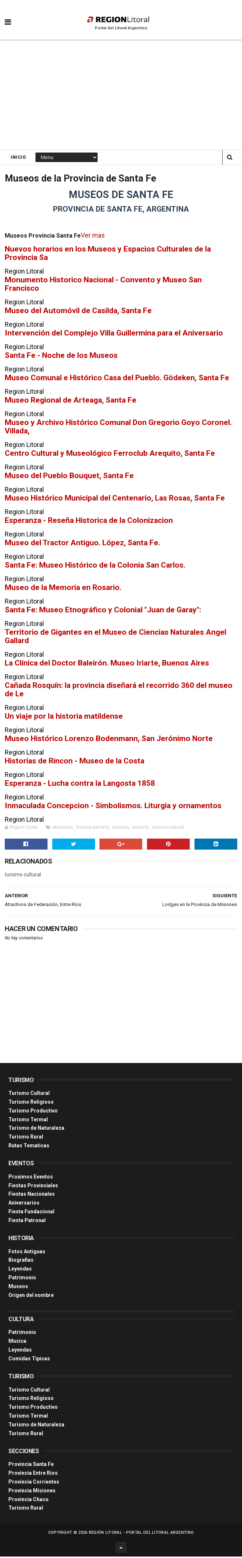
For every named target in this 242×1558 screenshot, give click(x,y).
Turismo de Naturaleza (36, 1130)
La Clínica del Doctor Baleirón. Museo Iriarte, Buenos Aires (107, 664)
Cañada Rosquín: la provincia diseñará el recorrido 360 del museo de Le (118, 691)
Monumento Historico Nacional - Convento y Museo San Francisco (103, 285)
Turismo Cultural (29, 1094)
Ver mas (92, 237)
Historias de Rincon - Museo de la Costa (74, 762)
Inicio (18, 158)
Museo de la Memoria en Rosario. (63, 589)
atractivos (63, 829)
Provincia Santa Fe (31, 1466)
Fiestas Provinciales (33, 1187)
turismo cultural (168, 829)
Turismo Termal (28, 1121)
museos (120, 829)
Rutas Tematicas (28, 1147)
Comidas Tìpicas (29, 1360)
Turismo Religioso (31, 1103)
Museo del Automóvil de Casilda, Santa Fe (78, 312)
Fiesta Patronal (27, 1222)
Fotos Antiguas (26, 1253)
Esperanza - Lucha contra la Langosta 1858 (80, 784)
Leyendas (20, 1270)
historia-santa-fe (92, 829)
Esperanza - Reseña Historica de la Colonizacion (89, 522)
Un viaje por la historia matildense (64, 717)
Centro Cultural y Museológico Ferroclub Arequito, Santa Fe (110, 454)
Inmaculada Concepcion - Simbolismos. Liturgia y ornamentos (113, 807)
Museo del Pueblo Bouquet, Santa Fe (69, 477)
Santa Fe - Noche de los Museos (61, 357)
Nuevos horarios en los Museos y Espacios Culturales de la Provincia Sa (108, 255)
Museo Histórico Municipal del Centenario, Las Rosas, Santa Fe (115, 499)
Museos (18, 1288)
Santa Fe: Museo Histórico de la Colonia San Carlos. (95, 566)
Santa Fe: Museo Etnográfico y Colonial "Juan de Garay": (103, 611)
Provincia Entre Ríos (33, 1474)
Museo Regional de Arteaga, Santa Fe (70, 401)
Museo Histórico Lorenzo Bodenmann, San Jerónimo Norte (109, 740)
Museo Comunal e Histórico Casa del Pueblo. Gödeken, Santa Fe (117, 379)
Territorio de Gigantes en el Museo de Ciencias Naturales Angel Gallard (115, 638)
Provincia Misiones (32, 1492)
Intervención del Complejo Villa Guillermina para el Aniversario (114, 334)
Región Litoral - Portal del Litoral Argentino (141, 1534)
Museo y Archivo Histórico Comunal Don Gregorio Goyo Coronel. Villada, (118, 428)
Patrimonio (22, 1279)
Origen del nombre (31, 1296)
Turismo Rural (25, 1138)
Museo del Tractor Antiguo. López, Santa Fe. (82, 544)
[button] (8, 16)
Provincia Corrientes (33, 1483)
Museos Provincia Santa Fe (42, 237)
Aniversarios (23, 1204)
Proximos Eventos (30, 1178)
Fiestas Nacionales (31, 1196)
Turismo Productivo (33, 1112)
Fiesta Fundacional (31, 1213)
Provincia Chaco (28, 1501)
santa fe (140, 829)
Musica (17, 1342)
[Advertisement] (121, 95)
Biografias (21, 1262)
